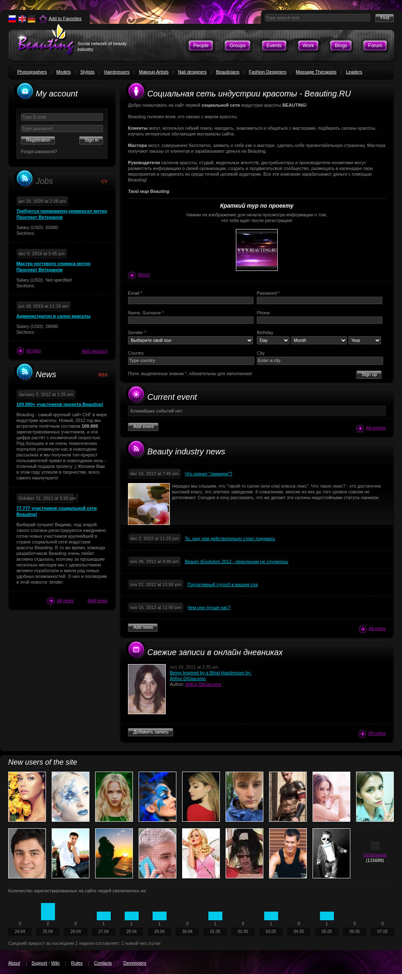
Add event (143, 426)
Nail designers (192, 71)
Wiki (55, 962)
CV (104, 181)
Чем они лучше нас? (209, 607)
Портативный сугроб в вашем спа (222, 584)
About (139, 274)
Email (135, 293)
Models (63, 71)
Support (40, 962)
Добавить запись (151, 731)
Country (136, 353)
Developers (134, 962)
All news (60, 601)
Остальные (374, 854)
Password (268, 293)
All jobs (28, 351)
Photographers (32, 71)
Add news (97, 600)
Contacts (103, 962)
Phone (263, 312)
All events (371, 428)
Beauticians (228, 71)
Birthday (265, 332)
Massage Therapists (316, 71)
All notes (372, 733)
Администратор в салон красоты (53, 316)
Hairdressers (116, 71)
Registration (38, 140)
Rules (76, 962)
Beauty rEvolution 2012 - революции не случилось (236, 561)
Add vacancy (94, 350)
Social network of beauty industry (102, 46)
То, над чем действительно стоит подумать (230, 538)
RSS (102, 374)
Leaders (354, 71)
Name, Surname (146, 312)
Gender (137, 332)
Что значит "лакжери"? (208, 473)
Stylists (87, 71)
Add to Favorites (65, 18)
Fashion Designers (268, 71)
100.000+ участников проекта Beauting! (59, 404)
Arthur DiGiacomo (203, 684)
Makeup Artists (154, 71)
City (261, 353)
